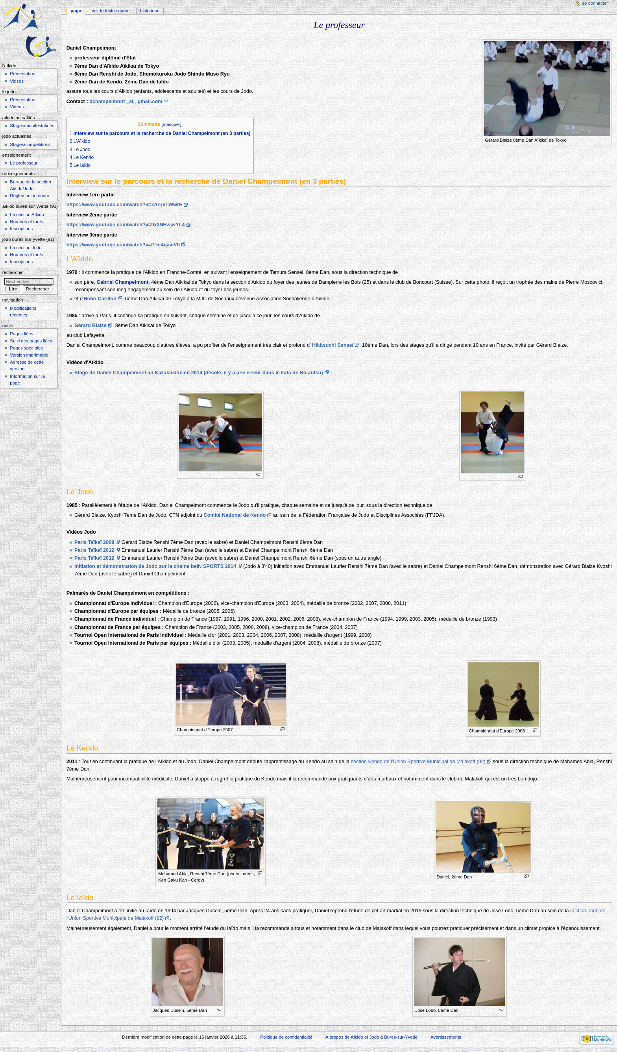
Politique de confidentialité (286, 1037)
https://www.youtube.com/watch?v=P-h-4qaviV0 (123, 245)
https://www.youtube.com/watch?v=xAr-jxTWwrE (125, 204)
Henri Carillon (100, 298)
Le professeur (23, 163)
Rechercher (13, 272)
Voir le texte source (110, 10)
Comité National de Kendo (235, 515)
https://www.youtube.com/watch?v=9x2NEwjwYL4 (126, 224)
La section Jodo (25, 247)
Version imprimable (29, 355)
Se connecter (595, 3)
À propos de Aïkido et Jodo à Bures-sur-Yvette (371, 1037)
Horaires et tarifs (26, 221)
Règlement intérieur (29, 195)
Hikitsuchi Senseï (332, 345)
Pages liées (21, 333)
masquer (171, 124)
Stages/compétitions (30, 144)
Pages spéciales (26, 348)
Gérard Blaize (90, 325)
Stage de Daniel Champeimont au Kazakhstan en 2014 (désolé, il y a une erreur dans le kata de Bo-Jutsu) (198, 372)
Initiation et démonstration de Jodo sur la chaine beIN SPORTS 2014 (155, 566)
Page (75, 10)
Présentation (22, 73)
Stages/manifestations (32, 125)
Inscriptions (21, 228)
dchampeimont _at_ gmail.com (125, 101)
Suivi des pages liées (31, 340)
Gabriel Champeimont (122, 282)
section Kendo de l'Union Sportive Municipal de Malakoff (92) (418, 761)
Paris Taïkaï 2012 (94, 550)
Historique (150, 10)
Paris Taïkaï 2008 (94, 542)
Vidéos (17, 81)
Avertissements (445, 1037)
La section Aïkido (27, 214)
